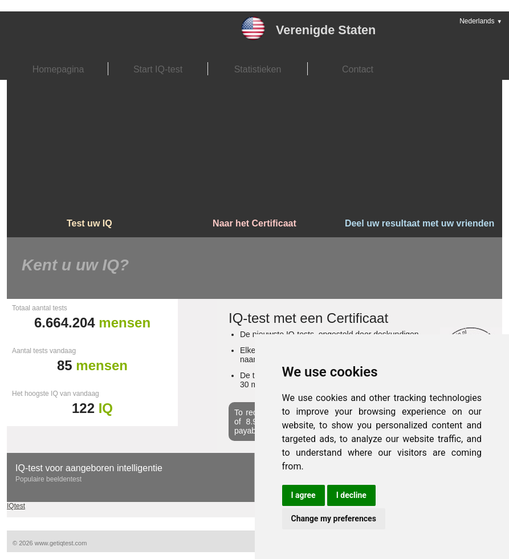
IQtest (16, 506)
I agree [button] (303, 495)
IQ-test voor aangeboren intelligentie (88, 468)
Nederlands (480, 21)
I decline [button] (351, 495)
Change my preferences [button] (333, 518)
